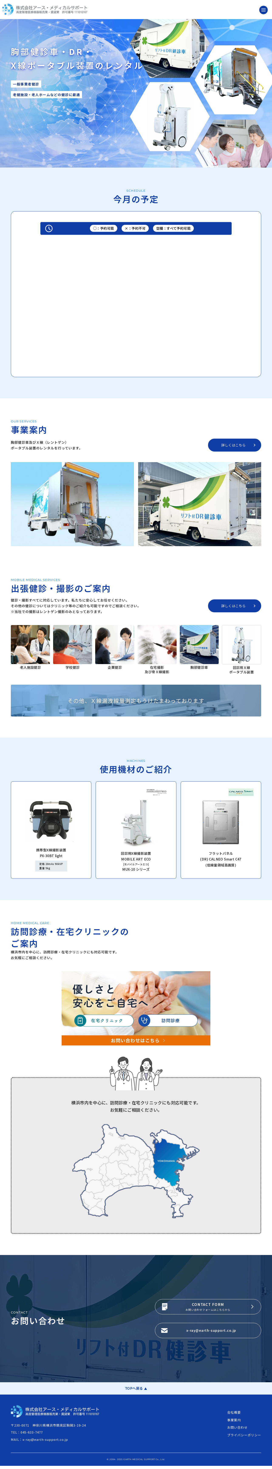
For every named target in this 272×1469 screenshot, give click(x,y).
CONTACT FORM (208, 1305)
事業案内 (234, 1423)
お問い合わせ (237, 1430)
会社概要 (234, 1415)
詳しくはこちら (233, 445)
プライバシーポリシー (244, 1438)
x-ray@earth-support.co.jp (212, 1332)
